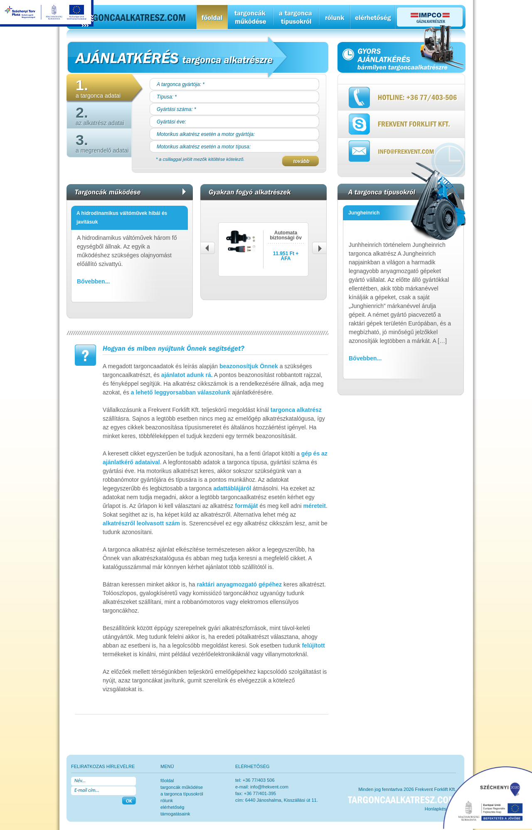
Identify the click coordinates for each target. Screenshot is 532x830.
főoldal (167, 780)
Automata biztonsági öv (286, 235)
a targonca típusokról (181, 793)
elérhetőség (172, 807)
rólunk (166, 800)
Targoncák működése (181, 787)
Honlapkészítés (440, 808)
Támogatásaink (175, 813)
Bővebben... (93, 281)
